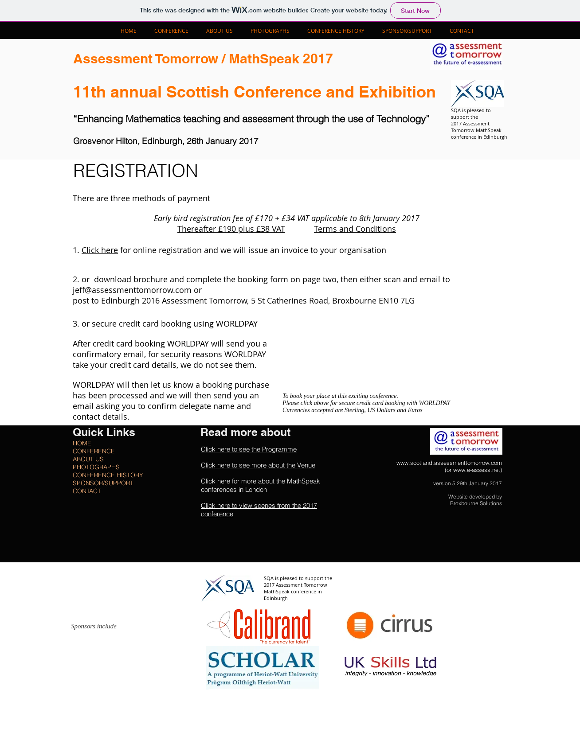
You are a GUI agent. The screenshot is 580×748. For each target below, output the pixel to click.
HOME (82, 443)
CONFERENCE (94, 451)
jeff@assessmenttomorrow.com (132, 289)
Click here (100, 250)
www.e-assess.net (476, 469)
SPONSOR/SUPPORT (103, 483)
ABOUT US (88, 459)
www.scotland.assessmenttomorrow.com (449, 462)
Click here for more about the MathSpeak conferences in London (260, 485)
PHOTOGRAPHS (96, 467)
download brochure (131, 279)
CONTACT (87, 491)
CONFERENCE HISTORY (108, 475)
